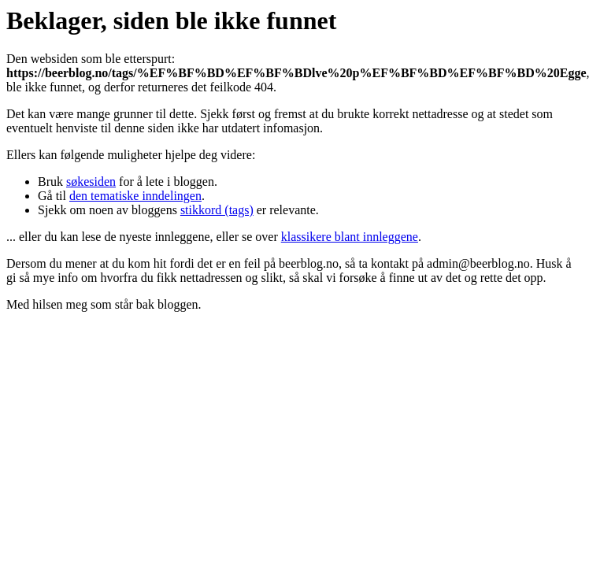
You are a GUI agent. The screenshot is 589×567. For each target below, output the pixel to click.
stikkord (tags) (217, 210)
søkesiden (91, 181)
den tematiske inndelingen (135, 195)
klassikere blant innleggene (349, 236)
